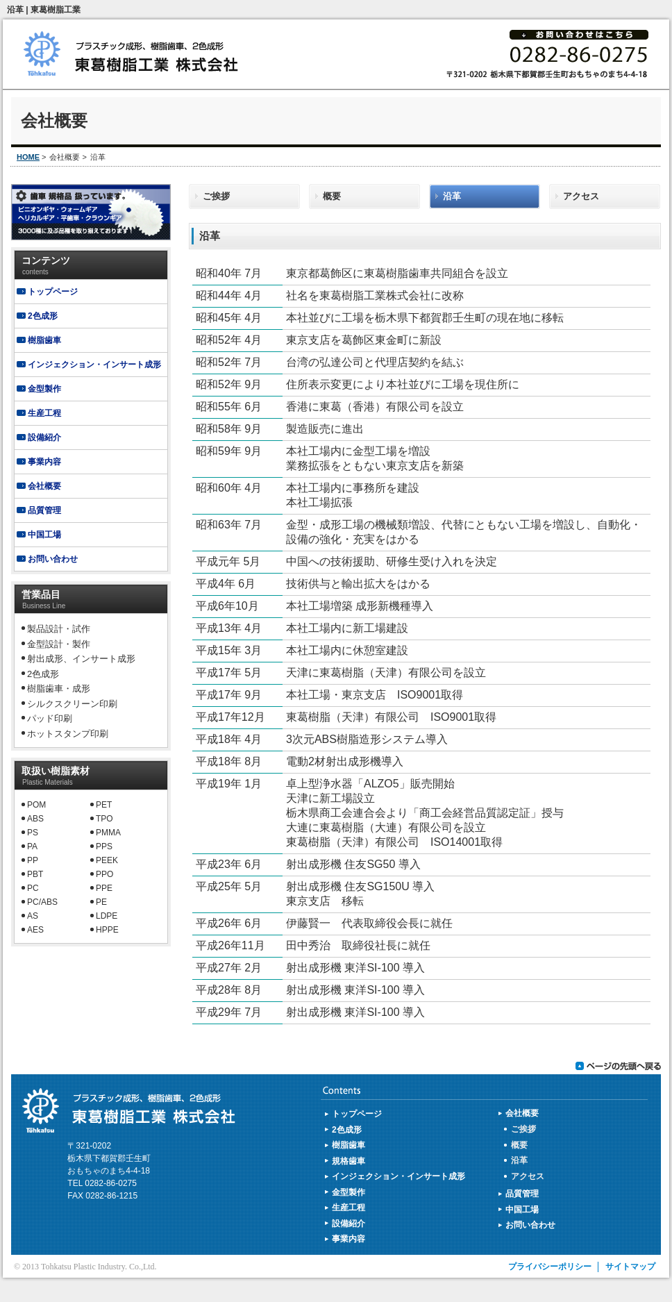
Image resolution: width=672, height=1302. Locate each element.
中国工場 (44, 535)
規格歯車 (348, 1161)
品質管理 (44, 510)
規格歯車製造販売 (91, 212)
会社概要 (44, 486)
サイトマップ (630, 1266)
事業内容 (44, 462)
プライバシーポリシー (549, 1266)
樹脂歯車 (44, 340)
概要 (332, 196)
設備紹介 (44, 437)
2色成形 (43, 316)
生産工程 (44, 413)
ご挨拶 (216, 196)
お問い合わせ (53, 559)
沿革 (452, 196)
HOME (28, 157)
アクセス (581, 196)
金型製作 (44, 389)
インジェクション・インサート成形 (94, 364)
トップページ (53, 292)
